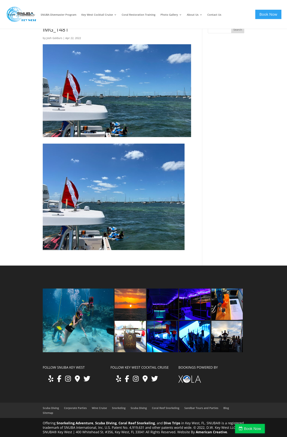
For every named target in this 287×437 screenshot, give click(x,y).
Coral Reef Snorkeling (165, 408)
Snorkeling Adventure (75, 423)
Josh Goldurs (54, 38)
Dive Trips (172, 423)
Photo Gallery (169, 14)
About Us (193, 14)
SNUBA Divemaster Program (58, 14)
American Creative (211, 432)
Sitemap (48, 413)
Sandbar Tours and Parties (201, 408)
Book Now (270, 429)
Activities (26, 14)
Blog (226, 408)
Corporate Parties (75, 408)
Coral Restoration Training (138, 14)
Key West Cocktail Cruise (97, 14)
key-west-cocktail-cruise (235, 10)
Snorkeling (119, 408)
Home (11, 14)
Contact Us (214, 14)
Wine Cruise (99, 408)
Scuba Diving (51, 408)
